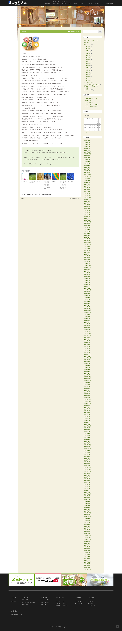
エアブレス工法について (28, 602)
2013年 (88, 71)
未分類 (86, 88)
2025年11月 (87, 152)
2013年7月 (87, 431)
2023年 (88, 52)
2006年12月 (87, 560)
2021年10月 (87, 244)
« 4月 (85, 132)
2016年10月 (87, 358)
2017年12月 (87, 331)
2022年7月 (87, 227)
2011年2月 (87, 486)
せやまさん (87, 42)
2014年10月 (87, 403)
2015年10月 (87, 380)
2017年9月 (87, 337)
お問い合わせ (109, 3)
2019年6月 (87, 297)
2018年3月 (87, 326)
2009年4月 (87, 528)
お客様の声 (89, 3)
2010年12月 (87, 490)
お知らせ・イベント (90, 40)
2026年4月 (87, 142)
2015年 (88, 67)
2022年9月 (87, 224)
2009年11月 (87, 515)
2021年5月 (87, 254)
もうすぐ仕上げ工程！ (91, 106)
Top (117, 626)
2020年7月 (87, 273)
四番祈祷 (54, 181)
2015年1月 (87, 397)
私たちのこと (99, 3)
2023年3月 (87, 212)
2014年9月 (87, 405)
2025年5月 (87, 163)
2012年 (88, 73)
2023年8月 (87, 203)
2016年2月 (87, 373)
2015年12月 (87, 377)
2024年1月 (87, 193)
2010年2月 (87, 509)
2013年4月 (87, 437)
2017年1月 (87, 352)
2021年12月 (87, 241)
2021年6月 (87, 252)
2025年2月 (87, 169)
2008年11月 (87, 537)
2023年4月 (87, 210)
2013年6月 (87, 433)
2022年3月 (87, 235)
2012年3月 (87, 462)
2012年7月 (87, 454)
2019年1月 (87, 307)
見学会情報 (87, 90)
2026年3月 (87, 144)
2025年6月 (87, 161)
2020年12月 (87, 263)
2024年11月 (87, 174)
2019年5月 (87, 299)
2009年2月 (87, 532)
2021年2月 (87, 259)
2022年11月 (87, 220)
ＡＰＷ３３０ (40, 181)
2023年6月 (87, 207)
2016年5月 (87, 367)
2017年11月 (87, 333)
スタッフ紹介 (91, 605)
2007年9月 (87, 554)
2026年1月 (87, 148)
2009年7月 (87, 522)
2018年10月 (87, 312)
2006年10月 (87, 562)
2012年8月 (87, 452)
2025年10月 (87, 154)
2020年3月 (87, 280)
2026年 (88, 46)
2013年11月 (87, 424)
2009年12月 (87, 513)
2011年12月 (87, 467)
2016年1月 (87, 375)
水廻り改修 (88, 100)
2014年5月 (87, 413)
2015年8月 (87, 384)
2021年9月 (87, 246)
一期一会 (47, 3)
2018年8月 (87, 316)
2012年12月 (87, 445)
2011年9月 (87, 473)
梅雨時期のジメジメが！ (32, 182)
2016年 (88, 65)
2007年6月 (87, 556)
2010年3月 (87, 507)
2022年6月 (87, 229)
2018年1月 (87, 329)
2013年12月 (87, 422)
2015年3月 (87, 394)
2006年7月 (87, 564)
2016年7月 (87, 363)
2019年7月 (87, 295)
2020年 (88, 57)
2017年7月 (87, 341)
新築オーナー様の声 (90, 86)
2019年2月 (87, 305)
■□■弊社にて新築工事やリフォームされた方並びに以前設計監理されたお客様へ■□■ (63, 185)
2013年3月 (87, 439)
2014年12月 (87, 399)
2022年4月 (87, 233)
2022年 (88, 54)
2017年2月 (87, 350)
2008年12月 (87, 535)
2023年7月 (87, 205)
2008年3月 (87, 549)
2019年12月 (87, 286)
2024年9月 (87, 178)
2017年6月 (87, 343)
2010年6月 (87, 501)
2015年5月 (87, 390)
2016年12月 (87, 354)
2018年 (88, 61)
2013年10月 (87, 426)
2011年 (88, 74)
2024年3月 (87, 190)
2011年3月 (87, 484)
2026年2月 (87, 146)
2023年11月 (87, 197)
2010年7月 (87, 499)
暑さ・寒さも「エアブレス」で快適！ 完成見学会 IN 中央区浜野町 (47, 185)
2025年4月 (87, 165)
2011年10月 (87, 471)
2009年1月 (87, 533)
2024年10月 (87, 176)
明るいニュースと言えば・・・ (93, 104)
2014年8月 (87, 407)
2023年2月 (87, 214)
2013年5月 (87, 435)
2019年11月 (87, 288)
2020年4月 (87, 278)
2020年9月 (87, 269)
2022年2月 (87, 237)
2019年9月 (87, 292)
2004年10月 (87, 569)
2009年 (88, 78)
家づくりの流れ (78, 3)
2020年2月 (87, 282)
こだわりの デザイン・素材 (66, 2)
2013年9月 (87, 428)
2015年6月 (87, 388)
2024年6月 (87, 184)
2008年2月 (87, 550)
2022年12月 (87, 218)
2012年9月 (87, 450)
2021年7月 (87, 250)
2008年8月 (87, 543)
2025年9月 (87, 156)
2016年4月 (87, 369)
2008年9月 (87, 541)
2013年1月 (87, 443)
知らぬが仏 (24, 181)
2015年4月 (87, 392)
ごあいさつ (91, 601)
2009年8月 (87, 520)
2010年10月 (87, 494)
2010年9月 (87, 496)
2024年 (88, 50)
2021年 (88, 56)
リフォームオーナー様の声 (91, 84)
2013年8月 (87, 430)
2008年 (88, 80)
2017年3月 (87, 348)
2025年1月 (87, 171)
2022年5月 (87, 231)
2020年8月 (87, 271)
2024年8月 (87, 180)
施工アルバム (78, 603)
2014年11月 (87, 401)
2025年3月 (87, 167)
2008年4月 (87, 547)
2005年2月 (87, 567)
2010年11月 (87, 492)
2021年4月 (87, 256)
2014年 (88, 69)
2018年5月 (87, 322)
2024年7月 (87, 182)
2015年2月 (87, 396)
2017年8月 (87, 339)
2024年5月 (87, 186)
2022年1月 (87, 239)
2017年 (88, 63)
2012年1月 (87, 465)
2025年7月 (87, 159)
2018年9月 (87, 314)
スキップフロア (45, 602)
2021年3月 (87, 258)
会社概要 (90, 603)
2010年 (30, 194)
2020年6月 (87, 275)
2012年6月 (87, 456)
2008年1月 (87, 552)
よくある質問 (88, 82)
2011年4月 (87, 482)
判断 (22, 198)
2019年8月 (87, 293)
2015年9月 (87, 382)
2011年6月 (87, 479)
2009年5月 (87, 526)
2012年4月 (87, 460)
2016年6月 (87, 365)
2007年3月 (87, 558)
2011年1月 (87, 488)
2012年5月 (87, 458)
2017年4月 (87, 346)
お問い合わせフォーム (17, 614)
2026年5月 (87, 140)
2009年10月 (87, 516)
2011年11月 (87, 469)
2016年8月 (87, 362)
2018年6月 (87, 320)
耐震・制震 (25, 604)
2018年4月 (87, 324)
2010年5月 (87, 503)
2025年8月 (87, 157)
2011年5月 (87, 481)
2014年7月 (87, 409)
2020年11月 (87, 265)
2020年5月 (87, 276)
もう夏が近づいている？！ (92, 98)
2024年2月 (87, 191)
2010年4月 (87, 505)
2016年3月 (87, 371)
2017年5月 (87, 345)
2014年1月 (87, 420)
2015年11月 (87, 379)
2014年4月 (87, 414)
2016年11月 (87, 356)
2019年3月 (87, 303)
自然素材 (43, 604)
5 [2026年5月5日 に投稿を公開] (87, 123)
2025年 (88, 48)
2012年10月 (87, 448)
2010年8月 (87, 498)
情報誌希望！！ (75, 198)
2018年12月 (87, 309)
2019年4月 (87, 301)
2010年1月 (87, 511)
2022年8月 (87, 225)
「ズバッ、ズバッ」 (70, 182)
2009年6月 (87, 524)
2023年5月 (87, 208)
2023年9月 (87, 201)
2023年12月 (87, 195)
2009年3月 (87, 530)
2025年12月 (87, 150)
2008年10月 (87, 539)
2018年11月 (87, 310)
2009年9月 (87, 518)
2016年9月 (87, 360)
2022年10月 (87, 222)
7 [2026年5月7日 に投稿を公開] (92, 123)
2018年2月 (87, 328)
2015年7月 (87, 386)
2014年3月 (87, 416)
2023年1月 (87, 216)
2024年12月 (87, 173)
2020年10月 (87, 267)
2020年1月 (87, 284)
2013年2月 (87, 441)
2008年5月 (87, 545)
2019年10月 (87, 290)
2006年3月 (87, 566)
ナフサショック (89, 102)
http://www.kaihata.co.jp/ (45, 164)
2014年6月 (87, 411)
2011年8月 (87, 475)
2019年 (88, 59)
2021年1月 (87, 261)
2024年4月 (87, 188)
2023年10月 (87, 199)
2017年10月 (87, 335)
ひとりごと (35, 194)
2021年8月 (87, 248)
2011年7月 (87, 477)
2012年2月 (87, 464)
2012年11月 (87, 447)
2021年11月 (87, 242)
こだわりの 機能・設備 (56, 2)
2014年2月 (87, 418)
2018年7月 (87, 318)
